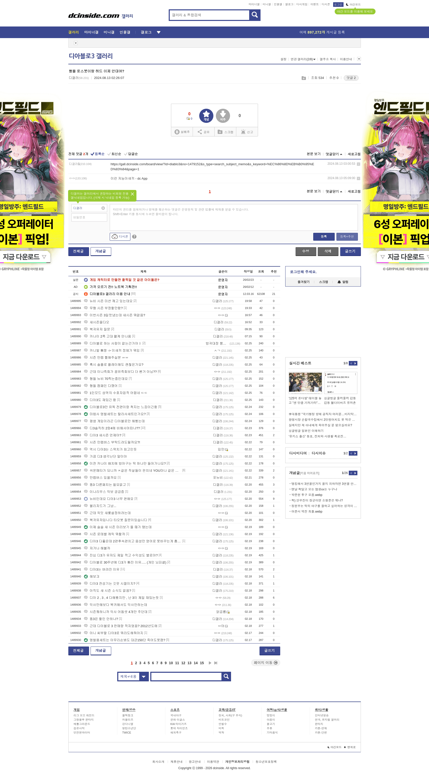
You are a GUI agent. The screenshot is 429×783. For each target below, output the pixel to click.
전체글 (78, 251)
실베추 (182, 132)
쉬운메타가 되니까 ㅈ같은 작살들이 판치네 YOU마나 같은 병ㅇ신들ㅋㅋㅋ (132, 470)
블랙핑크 (127, 715)
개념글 (100, 251)
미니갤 (267, 4)
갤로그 (289, 4)
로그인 (338, 4)
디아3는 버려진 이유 (101, 569)
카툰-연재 (321, 728)
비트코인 (224, 719)
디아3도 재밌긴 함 (100, 400)
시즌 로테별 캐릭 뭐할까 (104, 534)
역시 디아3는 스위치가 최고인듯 (110, 449)
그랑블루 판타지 (84, 719)
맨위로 (350, 747)
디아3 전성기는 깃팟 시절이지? (109, 583)
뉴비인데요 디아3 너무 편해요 (108, 499)
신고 (247, 131)
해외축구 (176, 732)
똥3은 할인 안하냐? (101, 619)
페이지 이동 (266, 663)
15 (202, 663)
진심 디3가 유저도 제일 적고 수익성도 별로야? (121, 555)
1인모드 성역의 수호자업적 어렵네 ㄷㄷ (116, 393)
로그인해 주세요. (303, 272)
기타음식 (272, 732)
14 (196, 663)
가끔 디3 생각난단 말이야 (105, 456)
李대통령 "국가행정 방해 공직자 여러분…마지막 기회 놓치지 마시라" (323, 414)
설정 (283, 59)
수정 (305, 251)
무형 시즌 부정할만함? (103, 308)
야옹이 (271, 719)
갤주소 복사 (328, 59)
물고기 (271, 723)
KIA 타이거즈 (178, 723)
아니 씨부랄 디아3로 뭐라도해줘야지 (113, 633)
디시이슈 (319, 453)
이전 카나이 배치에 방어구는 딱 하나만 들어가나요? (125, 463)
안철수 (223, 723)
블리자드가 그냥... (100, 506)
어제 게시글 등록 (322, 32)
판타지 (319, 723)
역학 (221, 732)
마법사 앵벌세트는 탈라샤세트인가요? (115, 414)
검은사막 (79, 728)
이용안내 (346, 59)
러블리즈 (127, 719)
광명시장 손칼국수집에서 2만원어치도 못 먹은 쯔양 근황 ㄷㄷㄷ (323, 420)
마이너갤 (254, 4)
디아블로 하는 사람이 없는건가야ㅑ (112, 343)
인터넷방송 (322, 715)
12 (183, 663)
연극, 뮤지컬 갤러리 (327, 719)
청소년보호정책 (266, 762)
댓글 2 (351, 78)
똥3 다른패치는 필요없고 (105, 485)
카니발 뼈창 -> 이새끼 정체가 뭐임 (112, 350)
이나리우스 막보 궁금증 (104, 492)
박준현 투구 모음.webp (307, 495)
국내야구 (176, 715)
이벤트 (314, 4)
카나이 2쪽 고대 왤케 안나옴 (107, 336)
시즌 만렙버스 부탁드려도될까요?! (112, 442)
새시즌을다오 (96, 322)
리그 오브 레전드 (84, 715)
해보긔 (91, 576)
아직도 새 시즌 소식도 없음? (107, 591)
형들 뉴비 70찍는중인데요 (106, 379)
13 (190, 663)
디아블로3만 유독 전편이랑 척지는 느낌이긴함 (120, 407)
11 (177, 663)
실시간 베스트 (300, 363)
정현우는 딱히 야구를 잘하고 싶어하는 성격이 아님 (324, 506)
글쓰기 (350, 251)
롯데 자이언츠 (179, 728)
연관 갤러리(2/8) (303, 59)
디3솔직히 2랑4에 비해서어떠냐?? (112, 428)
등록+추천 (347, 236)
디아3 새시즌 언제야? (102, 435)
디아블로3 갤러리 (91, 56)
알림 (342, 282)
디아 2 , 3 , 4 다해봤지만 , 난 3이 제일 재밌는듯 (121, 598)
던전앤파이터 (82, 732)
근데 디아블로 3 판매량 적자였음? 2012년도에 (120, 626)
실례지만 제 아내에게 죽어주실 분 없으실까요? (320, 425)
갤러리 (73, 32)
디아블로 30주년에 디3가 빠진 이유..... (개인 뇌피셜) (125, 562)
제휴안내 (176, 762)
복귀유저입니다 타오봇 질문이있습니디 (115, 520)
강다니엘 (127, 723)
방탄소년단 (129, 728)
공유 (204, 131)
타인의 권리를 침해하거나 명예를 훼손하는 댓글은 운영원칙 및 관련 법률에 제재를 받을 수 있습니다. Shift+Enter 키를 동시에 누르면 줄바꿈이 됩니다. (181, 212)
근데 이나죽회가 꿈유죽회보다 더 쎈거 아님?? (120, 372)
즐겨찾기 (304, 282)
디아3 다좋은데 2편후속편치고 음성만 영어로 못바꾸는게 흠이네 (132, 541)
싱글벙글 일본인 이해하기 (306, 431)
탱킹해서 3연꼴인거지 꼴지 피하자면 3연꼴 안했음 (324, 484)
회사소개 (158, 762)
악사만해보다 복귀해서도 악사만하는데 (115, 605)
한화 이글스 (177, 719)
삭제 (358, 164)
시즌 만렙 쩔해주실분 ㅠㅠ (106, 357)
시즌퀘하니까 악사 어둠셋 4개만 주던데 (116, 612)
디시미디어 (298, 453)
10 (171, 663)
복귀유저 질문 (97, 329)
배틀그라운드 (82, 723)
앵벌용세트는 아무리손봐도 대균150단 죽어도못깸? (124, 640)
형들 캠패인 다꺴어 (101, 386)
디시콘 (326, 4)
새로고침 (354, 154)
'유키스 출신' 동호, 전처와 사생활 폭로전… (318, 436)
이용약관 (213, 762)
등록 (324, 236)
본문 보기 (314, 154)
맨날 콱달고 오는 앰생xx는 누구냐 (314, 489)
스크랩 (303, 78)
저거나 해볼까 (97, 548)
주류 (269, 728)
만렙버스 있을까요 (100, 478)
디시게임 (301, 4)
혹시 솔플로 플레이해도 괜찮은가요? (113, 365)
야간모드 (353, 4)
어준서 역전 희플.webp (307, 511)
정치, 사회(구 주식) (230, 715)
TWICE (126, 732)
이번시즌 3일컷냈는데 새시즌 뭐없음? (114, 315)
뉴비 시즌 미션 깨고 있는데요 (108, 301)
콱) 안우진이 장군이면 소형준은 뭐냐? (317, 500)
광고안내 (195, 762)
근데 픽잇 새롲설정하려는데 (107, 513)
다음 (210, 663)
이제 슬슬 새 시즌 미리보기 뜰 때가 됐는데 (118, 527)
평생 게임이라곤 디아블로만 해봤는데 (114, 421)
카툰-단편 (321, 732)
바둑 (221, 728)
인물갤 (278, 4)
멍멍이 (271, 715)
